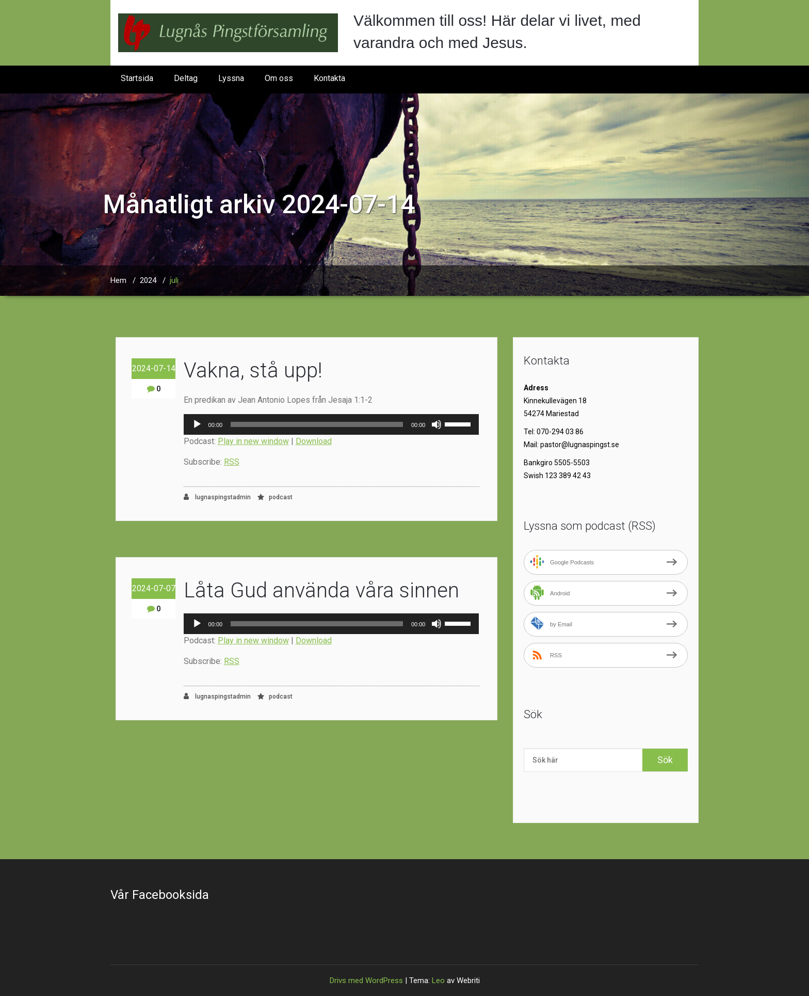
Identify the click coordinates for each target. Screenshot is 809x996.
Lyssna (231, 78)
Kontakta (329, 78)
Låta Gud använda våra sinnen (321, 590)
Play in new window (253, 441)
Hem (118, 280)
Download (314, 441)
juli (174, 280)
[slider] (317, 424)
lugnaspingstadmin (217, 497)
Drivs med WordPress (366, 980)
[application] (331, 424)
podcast (281, 497)
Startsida (137, 78)
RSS (231, 462)
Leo (438, 980)
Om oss (279, 78)
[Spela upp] (197, 424)
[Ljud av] (436, 424)
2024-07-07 (153, 588)
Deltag (186, 78)
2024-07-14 (153, 368)
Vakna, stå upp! (253, 370)
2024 (148, 280)
